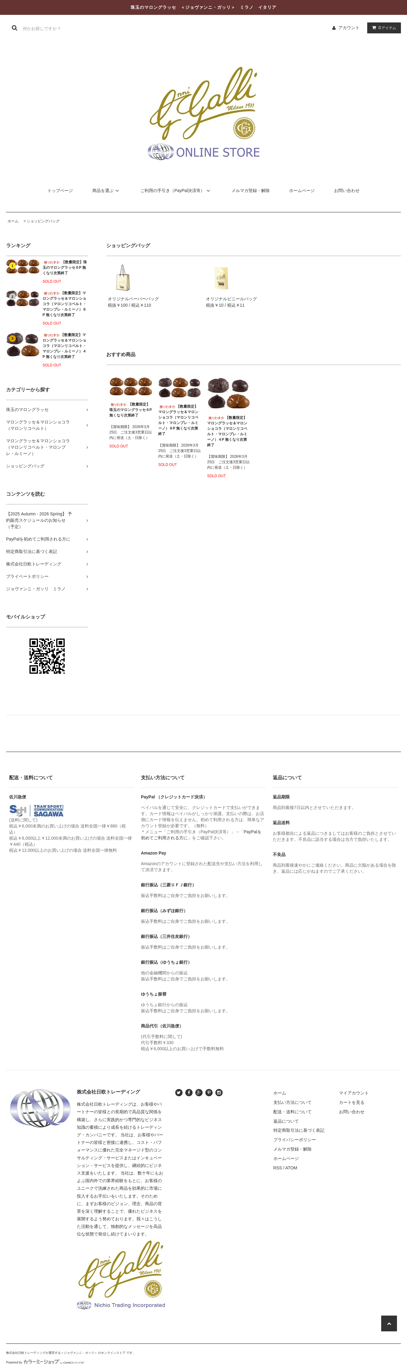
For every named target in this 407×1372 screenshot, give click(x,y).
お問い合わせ (347, 190)
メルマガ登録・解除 (250, 190)
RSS (277, 1167)
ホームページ (302, 190)
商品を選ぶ (106, 190)
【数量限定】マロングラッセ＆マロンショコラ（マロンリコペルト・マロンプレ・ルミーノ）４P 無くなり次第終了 (64, 346)
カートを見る (351, 1102)
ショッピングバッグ (43, 221)
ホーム (13, 221)
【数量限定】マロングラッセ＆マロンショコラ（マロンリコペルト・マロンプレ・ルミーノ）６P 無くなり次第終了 (64, 304)
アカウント (349, 27)
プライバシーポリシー (294, 1139)
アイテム (382, 27)
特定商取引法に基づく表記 (298, 1130)
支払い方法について (292, 1102)
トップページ (60, 190)
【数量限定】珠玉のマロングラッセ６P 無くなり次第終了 (65, 267)
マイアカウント (354, 1093)
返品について (286, 1121)
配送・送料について (292, 1111)
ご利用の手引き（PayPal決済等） (176, 190)
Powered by (45, 1362)
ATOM (291, 1167)
